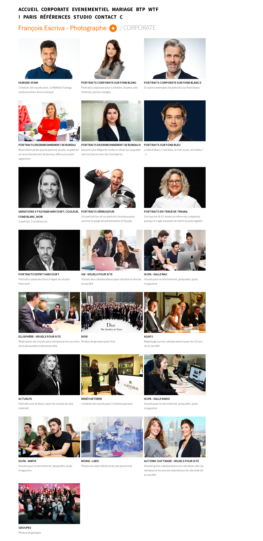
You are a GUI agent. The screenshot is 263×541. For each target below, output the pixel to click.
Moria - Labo (90, 461)
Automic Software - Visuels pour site (171, 461)
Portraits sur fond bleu (162, 145)
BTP (140, 9)
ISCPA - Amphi (27, 461)
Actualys (25, 399)
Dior (84, 336)
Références (55, 17)
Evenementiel (90, 9)
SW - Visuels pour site (97, 274)
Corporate (55, 9)
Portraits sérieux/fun (97, 211)
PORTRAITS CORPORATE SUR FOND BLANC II (172, 82)
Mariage (122, 9)
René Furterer (91, 399)
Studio (82, 17)
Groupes (24, 527)
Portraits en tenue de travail (166, 211)
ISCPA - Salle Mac (155, 274)
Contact (106, 17)
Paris (30, 17)
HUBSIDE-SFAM (28, 82)
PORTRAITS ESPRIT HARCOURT (38, 274)
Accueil (28, 9)
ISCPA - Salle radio (157, 399)
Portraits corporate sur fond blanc (108, 82)
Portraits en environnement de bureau (47, 145)
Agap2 (148, 336)
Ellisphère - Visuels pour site (39, 336)
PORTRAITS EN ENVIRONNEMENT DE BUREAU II (111, 145)
